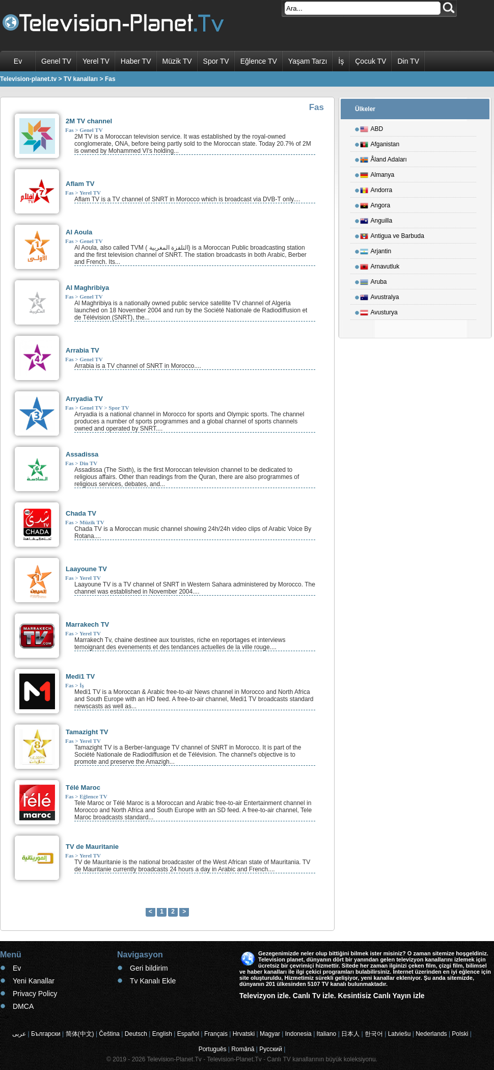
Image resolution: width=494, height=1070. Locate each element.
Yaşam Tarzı (307, 61)
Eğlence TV (258, 61)
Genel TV (56, 61)
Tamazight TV (87, 732)
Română (242, 1049)
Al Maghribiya (87, 287)
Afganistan (380, 143)
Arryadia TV (84, 399)
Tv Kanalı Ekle (153, 981)
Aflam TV (80, 184)
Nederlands (431, 1033)
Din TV (408, 61)
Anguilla (376, 219)
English (162, 1033)
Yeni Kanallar (33, 981)
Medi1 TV (80, 676)
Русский (270, 1049)
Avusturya (379, 311)
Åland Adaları (383, 158)
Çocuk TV (370, 61)
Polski (460, 1033)
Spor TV (216, 61)
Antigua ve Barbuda (392, 234)
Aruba (373, 280)
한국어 (374, 1033)
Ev (18, 61)
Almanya (377, 173)
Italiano (327, 1033)
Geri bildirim (149, 968)
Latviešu (399, 1033)
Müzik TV (177, 61)
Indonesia (298, 1033)
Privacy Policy (35, 993)
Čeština (109, 1033)
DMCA (23, 1006)
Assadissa (82, 454)
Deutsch (136, 1033)
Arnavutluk (380, 265)
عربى (19, 1033)
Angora (375, 204)
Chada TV (81, 513)
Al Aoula (79, 232)
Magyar (270, 1033)
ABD (371, 127)
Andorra (376, 188)
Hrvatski (244, 1033)
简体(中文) (80, 1033)
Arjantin (376, 250)
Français (216, 1033)
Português (213, 1049)
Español (188, 1033)
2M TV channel (89, 121)
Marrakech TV (87, 624)
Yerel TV (96, 61)
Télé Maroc (83, 787)
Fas (69, 130)
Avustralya (379, 295)
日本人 (350, 1033)
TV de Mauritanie (92, 846)
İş (341, 61)
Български (46, 1033)
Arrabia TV (82, 350)
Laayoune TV (86, 569)
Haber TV (136, 61)
